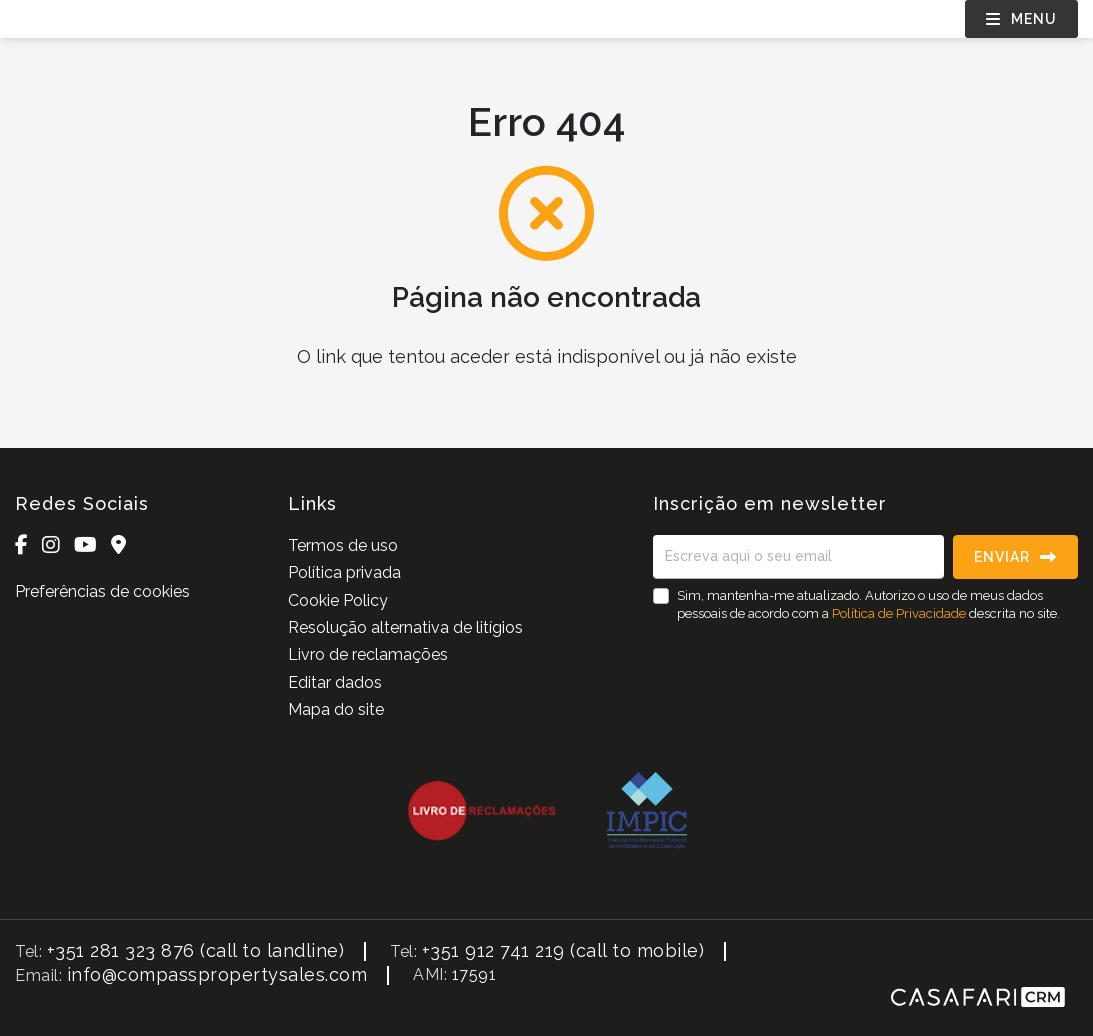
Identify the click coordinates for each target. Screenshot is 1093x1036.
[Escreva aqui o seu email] (798, 557)
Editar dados (335, 682)
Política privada (344, 572)
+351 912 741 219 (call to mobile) (563, 950)
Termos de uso (343, 545)
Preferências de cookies (102, 591)
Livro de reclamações (368, 654)
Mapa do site (336, 709)
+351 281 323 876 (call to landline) (196, 950)
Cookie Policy (338, 600)
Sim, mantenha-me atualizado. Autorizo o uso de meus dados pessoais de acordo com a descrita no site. (868, 604)
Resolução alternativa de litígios (405, 627)
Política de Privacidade (900, 613)
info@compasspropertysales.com (217, 974)
